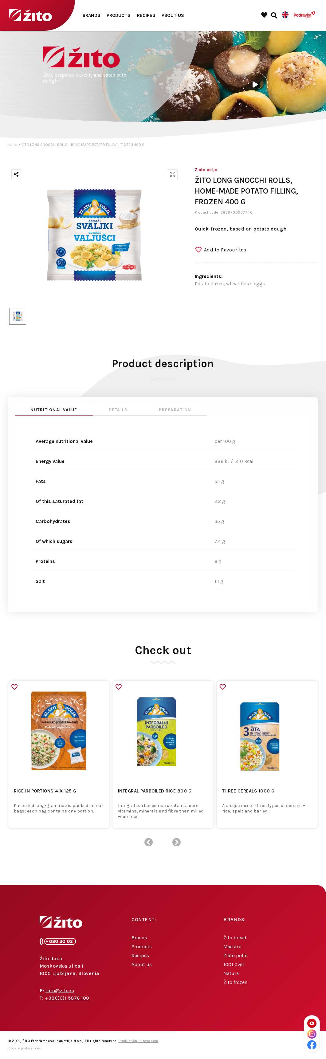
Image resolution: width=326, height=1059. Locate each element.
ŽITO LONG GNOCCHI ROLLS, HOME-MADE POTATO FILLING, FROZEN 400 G (83, 144)
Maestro (232, 946)
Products (119, 15)
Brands (91, 15)
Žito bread (234, 938)
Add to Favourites (225, 250)
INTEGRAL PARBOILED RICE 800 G (155, 791)
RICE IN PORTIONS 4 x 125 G (45, 791)
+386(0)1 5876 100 (67, 998)
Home (12, 144)
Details (118, 409)
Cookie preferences (24, 1048)
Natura (231, 973)
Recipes (146, 15)
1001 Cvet (233, 964)
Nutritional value (53, 409)
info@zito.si (59, 990)
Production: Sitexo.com (138, 1041)
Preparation (175, 409)
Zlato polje (235, 955)
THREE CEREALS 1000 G (248, 791)
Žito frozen (235, 982)
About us (173, 15)
